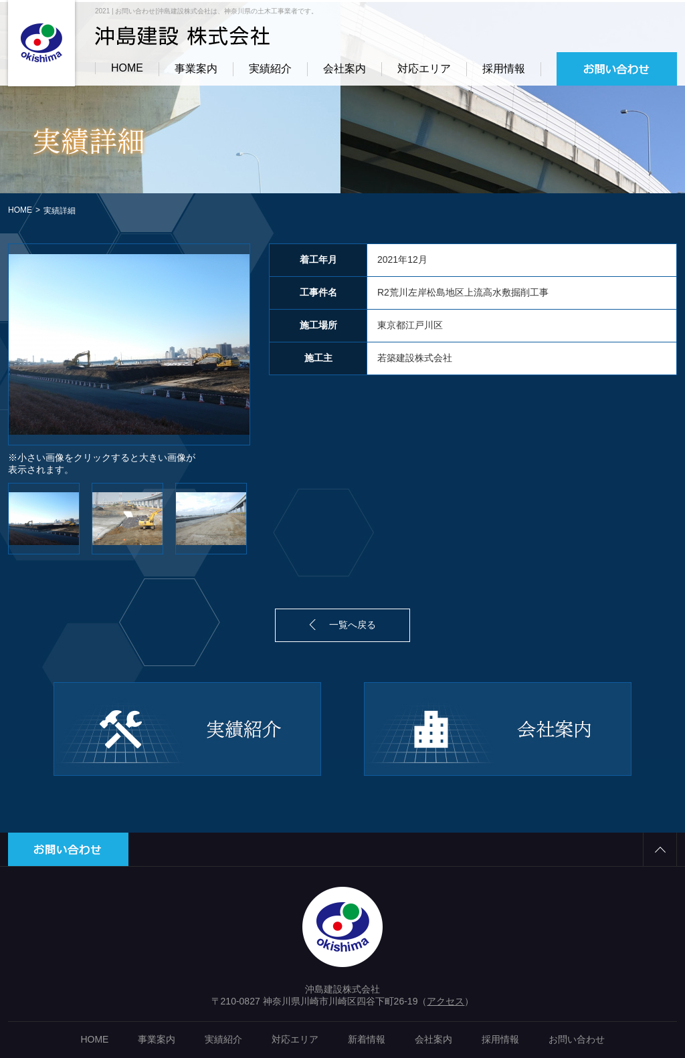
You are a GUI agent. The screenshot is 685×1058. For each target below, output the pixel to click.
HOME (127, 68)
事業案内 (196, 68)
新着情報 (366, 1039)
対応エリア (424, 68)
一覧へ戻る (352, 624)
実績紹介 (270, 68)
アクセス (445, 1001)
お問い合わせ (577, 1039)
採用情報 (503, 68)
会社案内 (344, 68)
